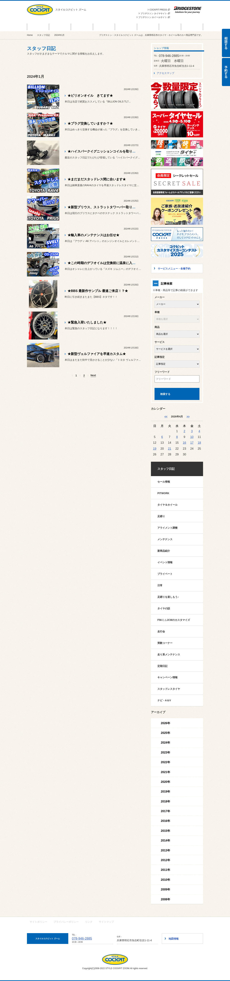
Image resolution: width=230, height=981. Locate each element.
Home (30, 35)
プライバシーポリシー (66, 921)
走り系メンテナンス (168, 654)
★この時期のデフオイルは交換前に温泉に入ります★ (106, 263)
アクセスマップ (165, 73)
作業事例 (170, 27)
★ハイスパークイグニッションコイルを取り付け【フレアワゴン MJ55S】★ (123, 151)
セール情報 (163, 481)
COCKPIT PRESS (160, 9)
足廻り (161, 516)
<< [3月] (165, 416)
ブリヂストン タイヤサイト (155, 13)
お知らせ (82, 27)
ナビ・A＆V (164, 700)
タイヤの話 (163, 608)
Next (93, 375)
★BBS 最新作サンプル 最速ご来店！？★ (98, 291)
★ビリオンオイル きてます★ (90, 95)
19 (154, 448)
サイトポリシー (38, 921)
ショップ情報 (192, 27)
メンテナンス (164, 539)
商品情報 (60, 27)
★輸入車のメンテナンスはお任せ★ (93, 235)
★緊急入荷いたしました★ (87, 322)
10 (192, 436)
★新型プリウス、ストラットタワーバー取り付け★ (105, 207)
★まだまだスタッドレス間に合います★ (97, 179)
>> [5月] (188, 416)
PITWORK (163, 493)
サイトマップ (106, 921)
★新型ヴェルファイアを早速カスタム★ (97, 354)
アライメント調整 (167, 527)
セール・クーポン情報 (38, 27)
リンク (89, 921)
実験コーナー (164, 643)
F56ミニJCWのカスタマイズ (173, 619)
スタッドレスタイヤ (168, 688)
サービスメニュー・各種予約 (104, 27)
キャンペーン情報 (167, 677)
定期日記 (162, 666)
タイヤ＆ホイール (167, 504)
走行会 (161, 631)
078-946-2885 (82, 938)
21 (169, 448)
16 (184, 442)
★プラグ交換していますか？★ (90, 123)
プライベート (164, 573)
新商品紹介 (163, 550)
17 (192, 442)
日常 (159, 585)
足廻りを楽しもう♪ (168, 596)
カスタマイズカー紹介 (126, 27)
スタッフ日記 (148, 27)
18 (199, 442)
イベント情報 (164, 562)
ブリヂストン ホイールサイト (154, 17)
